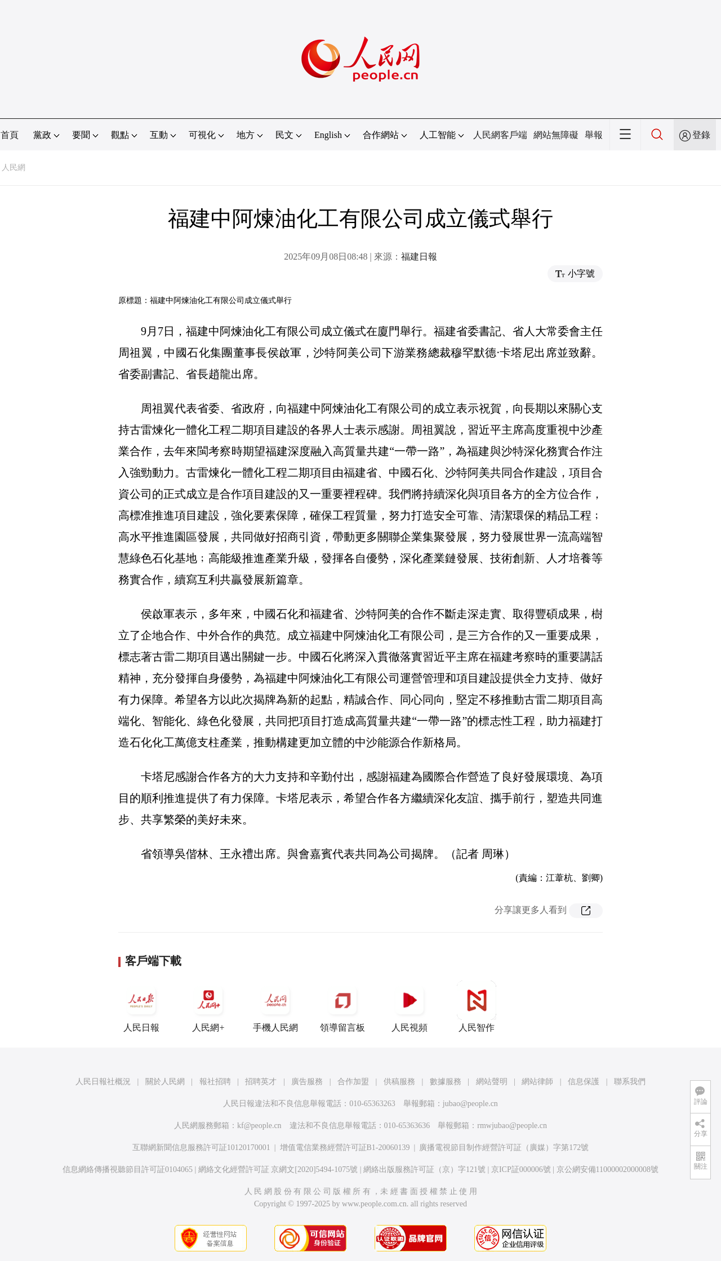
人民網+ (208, 1006)
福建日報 (419, 256)
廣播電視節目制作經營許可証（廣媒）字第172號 (504, 1147)
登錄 (701, 135)
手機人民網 (275, 1006)
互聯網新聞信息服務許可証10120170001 (201, 1147)
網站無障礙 (555, 135)
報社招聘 (215, 1081)
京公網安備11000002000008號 (607, 1169)
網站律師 (537, 1081)
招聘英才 (261, 1081)
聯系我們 (630, 1081)
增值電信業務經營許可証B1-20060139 (345, 1147)
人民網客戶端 (500, 135)
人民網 (13, 167)
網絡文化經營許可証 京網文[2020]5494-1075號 (278, 1169)
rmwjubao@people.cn (512, 1125)
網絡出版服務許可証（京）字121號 (424, 1169)
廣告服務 (307, 1081)
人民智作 (476, 1006)
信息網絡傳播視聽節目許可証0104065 (128, 1169)
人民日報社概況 (103, 1081)
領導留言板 (342, 1006)
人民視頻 (409, 1006)
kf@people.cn (259, 1125)
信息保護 (583, 1081)
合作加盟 (353, 1081)
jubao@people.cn (470, 1103)
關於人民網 (165, 1081)
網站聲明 (492, 1081)
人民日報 (141, 1006)
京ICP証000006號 (521, 1169)
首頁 (10, 135)
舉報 (594, 135)
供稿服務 (399, 1081)
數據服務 (445, 1081)
